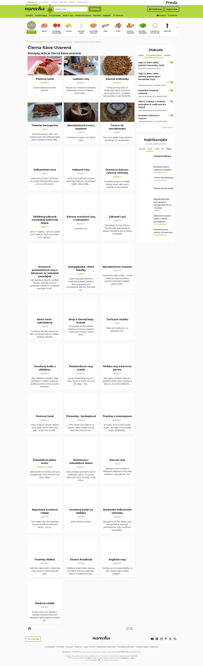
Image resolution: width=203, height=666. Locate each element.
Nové (141, 55)
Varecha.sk (32, 2)
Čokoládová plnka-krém (45, 461)
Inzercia (78, 646)
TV (162, 148)
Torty (45, 129)
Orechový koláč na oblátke (81, 511)
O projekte (50, 646)
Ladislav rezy (81, 78)
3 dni (149, 148)
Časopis (54, 2)
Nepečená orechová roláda (45, 511)
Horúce (167, 55)
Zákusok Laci (117, 216)
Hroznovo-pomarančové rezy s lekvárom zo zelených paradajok (45, 271)
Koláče (44, 517)
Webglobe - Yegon (128, 658)
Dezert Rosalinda (81, 559)
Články (169, 148)
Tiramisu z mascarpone (117, 416)
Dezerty (45, 83)
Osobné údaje (146, 646)
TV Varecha (44, 2)
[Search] (71, 9)
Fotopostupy (55, 15)
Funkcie (161, 15)
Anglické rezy (117, 559)
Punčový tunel (45, 78)
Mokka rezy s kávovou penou (117, 368)
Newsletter (82, 2)
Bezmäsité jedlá (45, 467)
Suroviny (49, 42)
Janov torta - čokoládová (45, 321)
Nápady (72, 2)
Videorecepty (41, 15)
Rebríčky (97, 15)
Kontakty (33, 639)
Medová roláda (44, 603)
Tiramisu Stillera (44, 559)
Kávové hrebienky (117, 78)
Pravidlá (125, 646)
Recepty (29, 15)
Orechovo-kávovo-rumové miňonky (117, 171)
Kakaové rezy (81, 169)
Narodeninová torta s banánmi (81, 127)
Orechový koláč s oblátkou (45, 368)
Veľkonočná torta (45, 169)
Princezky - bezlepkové (81, 416)
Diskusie (63, 2)
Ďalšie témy (167, 127)
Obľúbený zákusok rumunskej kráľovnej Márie (45, 220)
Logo (85, 646)
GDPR (92, 646)
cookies (88, 658)
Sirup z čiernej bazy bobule (80, 321)
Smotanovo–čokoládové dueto (81, 461)
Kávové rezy (117, 459)
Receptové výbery (83, 15)
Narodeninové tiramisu (117, 266)
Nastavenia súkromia (106, 646)
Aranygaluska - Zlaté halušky (81, 268)
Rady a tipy (68, 15)
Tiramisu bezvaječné (44, 125)
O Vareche (172, 15)
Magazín (107, 15)
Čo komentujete (154, 55)
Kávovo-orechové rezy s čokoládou (81, 218)
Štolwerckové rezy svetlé (81, 368)
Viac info (134, 656)
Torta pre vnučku (117, 319)
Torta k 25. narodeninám (117, 127)
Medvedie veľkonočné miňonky (117, 511)
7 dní (156, 148)
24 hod (142, 148)
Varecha (31, 42)
